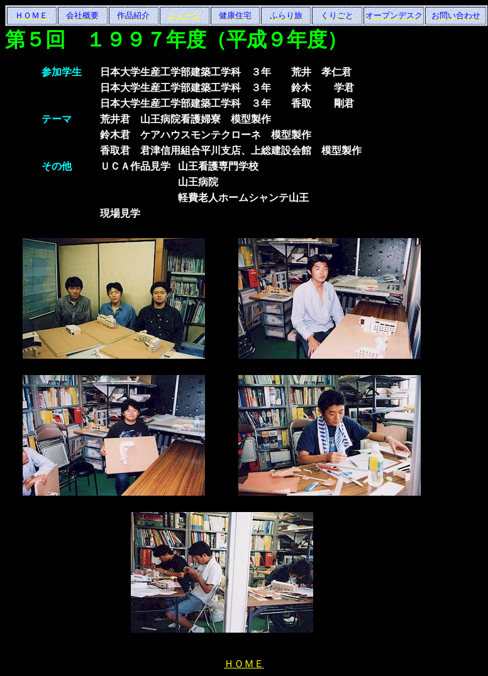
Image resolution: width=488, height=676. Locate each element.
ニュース (184, 15)
